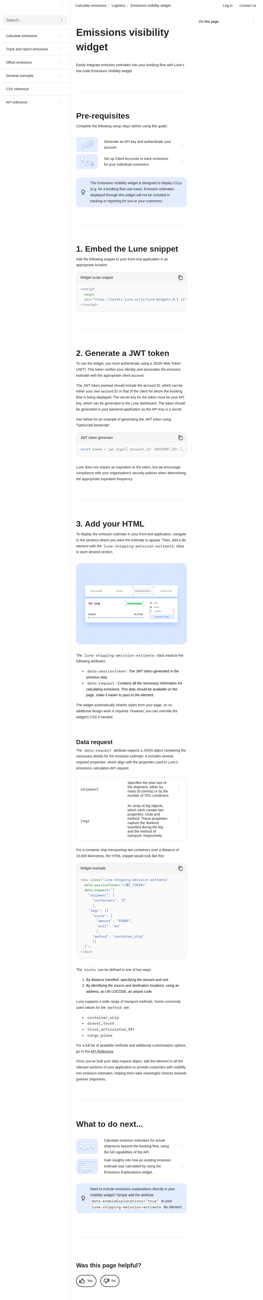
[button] (35, 35)
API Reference (102, 1046)
